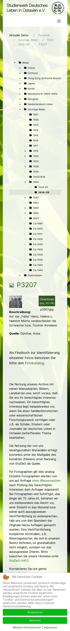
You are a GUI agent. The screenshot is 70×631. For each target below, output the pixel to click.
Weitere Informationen (27, 627)
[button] (59, 21)
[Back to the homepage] (35, 8)
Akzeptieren (35, 612)
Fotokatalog (34, 363)
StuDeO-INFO (18, 560)
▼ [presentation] (14, 62)
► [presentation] (20, 67)
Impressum (50, 627)
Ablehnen (35, 620)
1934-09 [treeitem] (43, 192)
